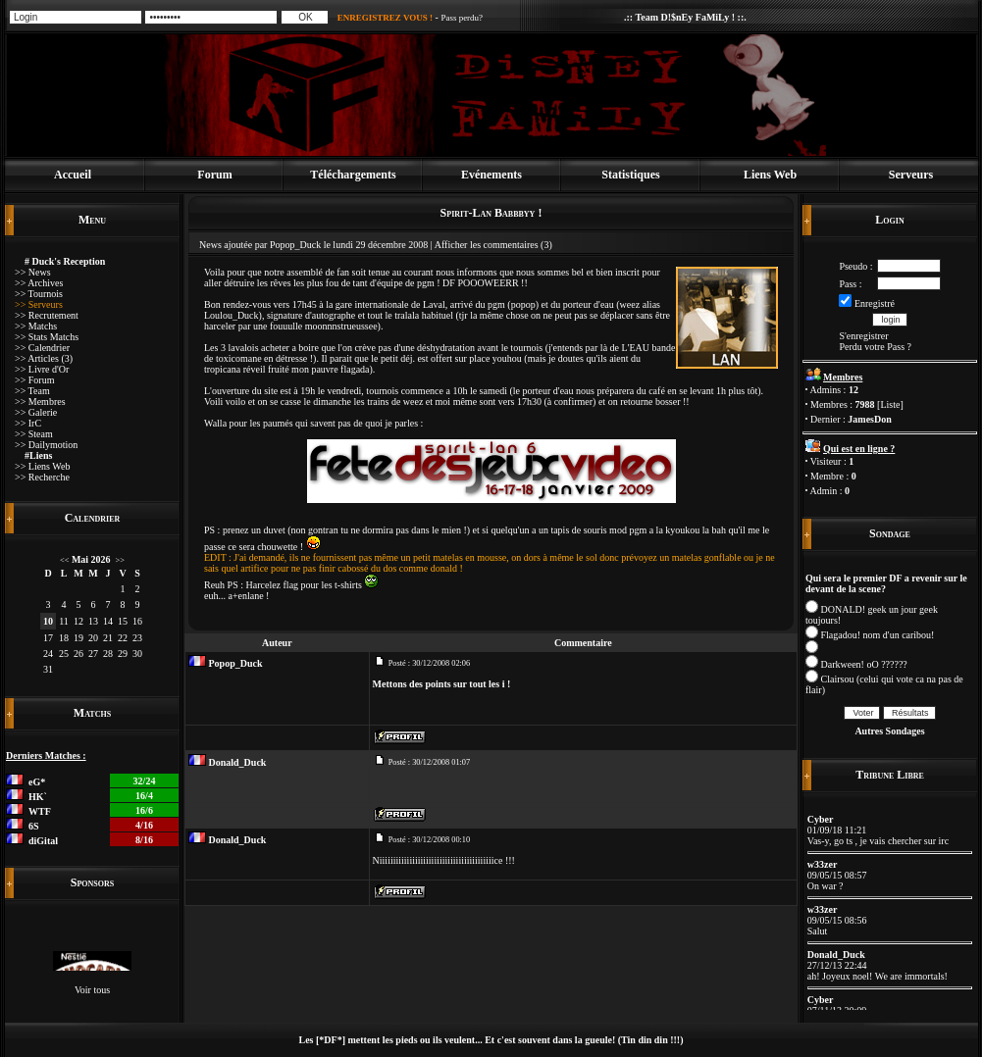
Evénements (491, 174)
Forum (214, 174)
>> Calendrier (42, 347)
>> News (33, 272)
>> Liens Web (42, 466)
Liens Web (770, 174)
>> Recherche (42, 477)
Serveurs (911, 174)
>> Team (32, 390)
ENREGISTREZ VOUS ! (385, 18)
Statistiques (630, 174)
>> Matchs (36, 326)
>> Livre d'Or (42, 369)
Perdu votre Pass (871, 346)
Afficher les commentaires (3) (493, 244)
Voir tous (92, 989)
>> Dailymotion (46, 444)
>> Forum (34, 380)
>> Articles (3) (44, 358)
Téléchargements (352, 174)
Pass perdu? (461, 18)
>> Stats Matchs (46, 336)
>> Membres (40, 401)
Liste (890, 404)
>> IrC (28, 423)
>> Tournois (39, 293)
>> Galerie (36, 412)
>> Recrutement (46, 315)
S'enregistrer (863, 335)
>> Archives (39, 282)
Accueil (72, 174)
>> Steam (34, 433)
